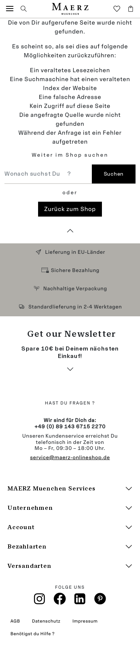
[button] (9, 9)
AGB (15, 621)
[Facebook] (60, 600)
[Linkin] (80, 601)
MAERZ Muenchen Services (51, 488)
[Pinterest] (100, 600)
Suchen (114, 174)
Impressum (85, 621)
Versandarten (29, 565)
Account (21, 527)
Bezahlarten (27, 546)
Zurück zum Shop (70, 208)
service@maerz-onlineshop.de (70, 457)
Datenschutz (46, 621)
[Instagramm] (40, 601)
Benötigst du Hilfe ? (32, 633)
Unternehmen (30, 507)
